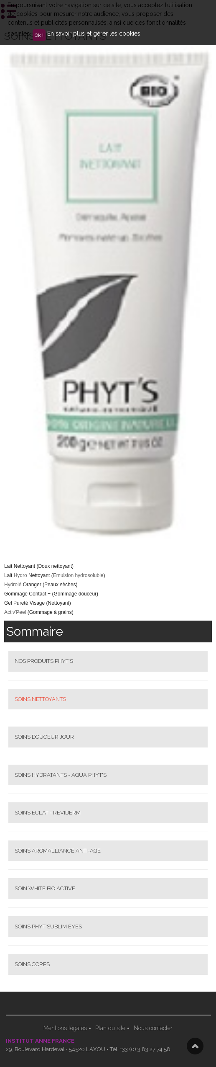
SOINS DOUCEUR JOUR (44, 737)
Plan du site (110, 1028)
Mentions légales (65, 1028)
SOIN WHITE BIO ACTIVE (45, 888)
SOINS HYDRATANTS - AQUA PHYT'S (61, 775)
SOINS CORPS (32, 964)
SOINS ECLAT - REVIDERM (48, 812)
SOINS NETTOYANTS (40, 699)
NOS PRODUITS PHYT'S (44, 661)
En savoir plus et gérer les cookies (93, 33)
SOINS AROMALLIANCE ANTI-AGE (58, 851)
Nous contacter (153, 1028)
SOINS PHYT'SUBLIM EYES (48, 926)
